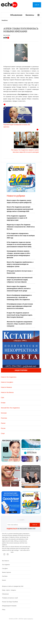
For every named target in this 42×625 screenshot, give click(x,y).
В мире (3, 402)
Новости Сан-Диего (7, 382)
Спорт (3, 433)
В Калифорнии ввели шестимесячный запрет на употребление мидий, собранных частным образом (19, 280)
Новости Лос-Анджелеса (8, 377)
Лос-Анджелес (6, 564)
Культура (4, 413)
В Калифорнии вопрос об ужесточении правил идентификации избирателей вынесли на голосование (20, 306)
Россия (3, 428)
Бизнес (4, 580)
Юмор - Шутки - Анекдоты (9, 590)
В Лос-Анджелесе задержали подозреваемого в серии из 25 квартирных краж (17, 218)
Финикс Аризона (6, 572)
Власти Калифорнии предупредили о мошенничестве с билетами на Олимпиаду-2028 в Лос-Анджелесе (19, 297)
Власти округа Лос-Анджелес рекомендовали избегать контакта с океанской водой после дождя (19, 289)
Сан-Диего (5, 568)
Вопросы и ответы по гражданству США (12, 586)
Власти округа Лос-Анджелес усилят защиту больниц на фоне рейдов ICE (19, 201)
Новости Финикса (6, 387)
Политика (4, 418)
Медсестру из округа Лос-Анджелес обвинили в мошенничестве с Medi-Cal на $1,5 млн (21, 227)
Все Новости (5, 560)
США (2, 397)
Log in (37, 5)
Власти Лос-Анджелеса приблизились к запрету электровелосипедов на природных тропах (20, 264)
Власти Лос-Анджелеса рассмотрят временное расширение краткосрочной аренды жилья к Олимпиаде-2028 (20, 209)
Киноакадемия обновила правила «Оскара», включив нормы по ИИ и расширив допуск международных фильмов (18, 254)
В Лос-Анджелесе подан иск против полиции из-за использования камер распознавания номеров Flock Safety (19, 244)
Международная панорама (9, 605)
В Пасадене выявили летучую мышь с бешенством (20, 272)
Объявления (16, 15)
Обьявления (5, 594)
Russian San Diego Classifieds (10, 601)
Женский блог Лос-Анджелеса (10, 408)
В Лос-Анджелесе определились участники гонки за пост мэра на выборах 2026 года (21, 236)
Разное (3, 423)
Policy (3, 609)
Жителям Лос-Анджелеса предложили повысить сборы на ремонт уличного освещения (19, 324)
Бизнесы (30, 15)
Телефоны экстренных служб (10, 598)
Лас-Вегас (4, 576)
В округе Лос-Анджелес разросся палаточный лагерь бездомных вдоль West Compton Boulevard (19, 315)
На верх (21, 520)
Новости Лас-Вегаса (7, 392)
